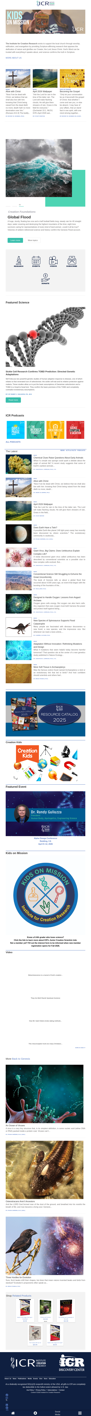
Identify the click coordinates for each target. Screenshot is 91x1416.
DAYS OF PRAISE (65, 89)
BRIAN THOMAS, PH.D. (42, 678)
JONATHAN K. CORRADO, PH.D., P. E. (46, 469)
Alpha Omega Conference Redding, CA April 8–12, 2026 (45, 841)
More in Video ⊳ (80, 1047)
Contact (62, 1390)
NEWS (8, 89)
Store (45, 1378)
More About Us (13, 58)
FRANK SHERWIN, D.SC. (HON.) (44, 539)
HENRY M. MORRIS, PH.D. (43, 492)
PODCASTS (81, 450)
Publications (22, 1378)
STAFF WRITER (40, 515)
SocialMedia (57, 1413)
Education (52, 1378)
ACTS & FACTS (71, 450)
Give (40, 1378)
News (14, 1378)
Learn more (15, 240)
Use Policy (30, 1390)
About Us (8, 1378)
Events (35, 1378)
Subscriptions (52, 1390)
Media (30, 1378)
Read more (13, 400)
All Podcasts (13, 442)
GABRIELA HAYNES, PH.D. (43, 635)
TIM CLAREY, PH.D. (41, 588)
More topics (33, 240)
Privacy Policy (40, 1390)
